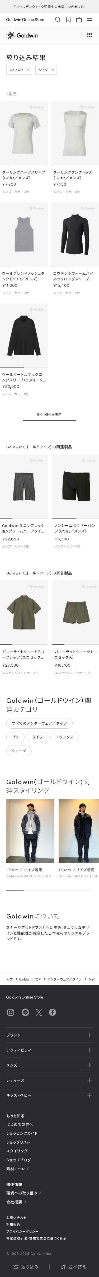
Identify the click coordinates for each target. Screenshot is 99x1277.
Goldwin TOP (30, 979)
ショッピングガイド (22, 1133)
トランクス (64, 738)
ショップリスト (18, 1142)
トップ (8, 979)
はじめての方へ (20, 1124)
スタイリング (16, 1150)
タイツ (37, 738)
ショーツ (19, 752)
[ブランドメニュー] (89, 35)
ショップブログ (18, 1159)
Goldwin (16, 70)
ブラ (15, 738)
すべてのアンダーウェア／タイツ (39, 725)
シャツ (43, 70)
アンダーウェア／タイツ (64, 979)
